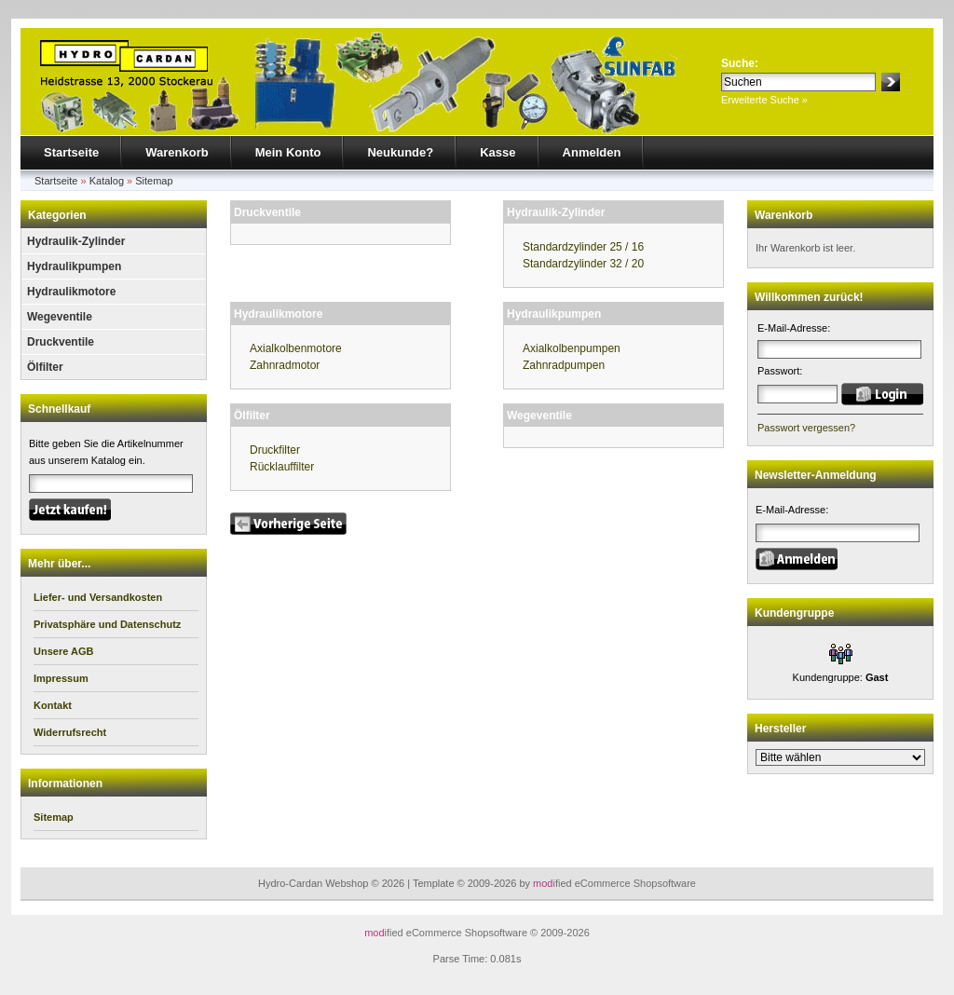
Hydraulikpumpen (74, 266)
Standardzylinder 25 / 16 (583, 246)
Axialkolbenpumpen (571, 348)
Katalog (106, 180)
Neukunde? (400, 152)
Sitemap (153, 180)
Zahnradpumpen (564, 365)
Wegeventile (59, 316)
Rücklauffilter (282, 466)
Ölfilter (45, 367)
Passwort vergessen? (806, 427)
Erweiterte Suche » (764, 99)
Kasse (497, 152)
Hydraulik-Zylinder (76, 241)
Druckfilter (275, 450)
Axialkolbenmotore (296, 348)
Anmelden (592, 152)
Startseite (71, 152)
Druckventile (60, 341)
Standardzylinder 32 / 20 (583, 263)
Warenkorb (176, 152)
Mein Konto (288, 152)
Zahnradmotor (285, 365)
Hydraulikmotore (71, 291)
